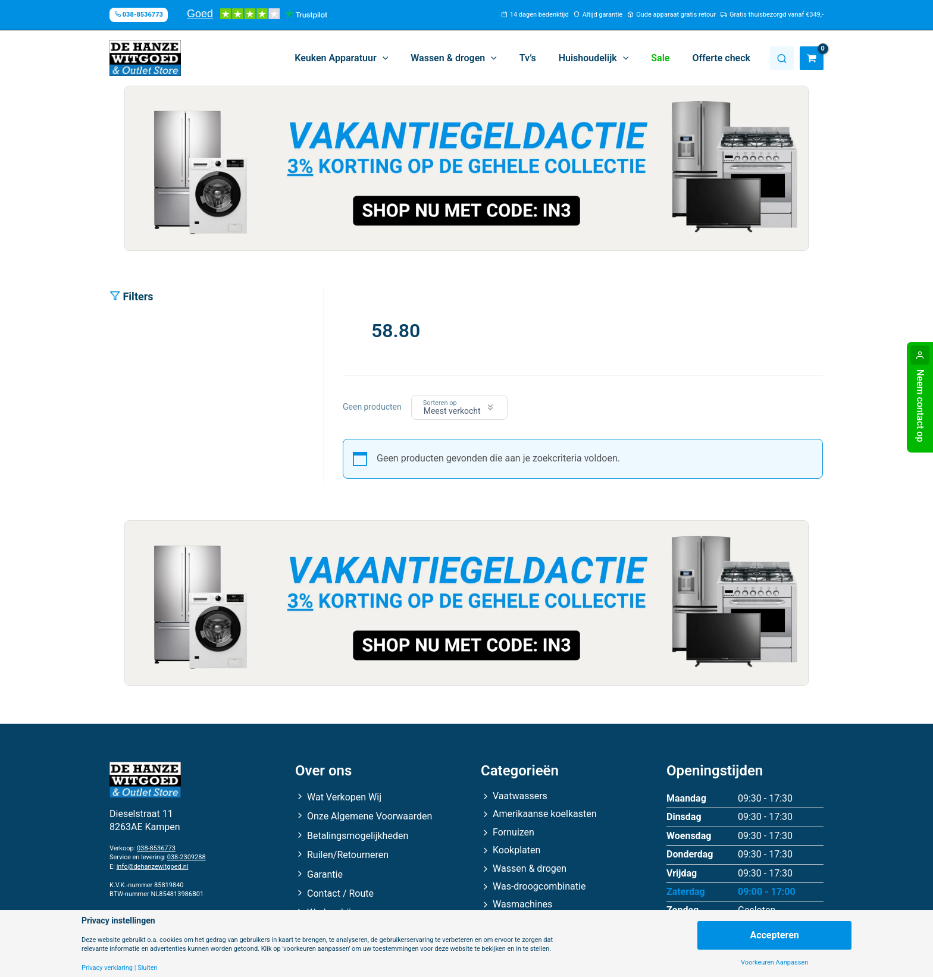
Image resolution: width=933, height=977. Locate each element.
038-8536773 (156, 848)
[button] (361, 58)
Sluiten (147, 968)
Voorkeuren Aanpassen (774, 962)
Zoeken (782, 58)
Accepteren (774, 935)
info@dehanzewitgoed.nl (153, 867)
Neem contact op (920, 405)
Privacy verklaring (107, 968)
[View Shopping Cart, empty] (812, 58)
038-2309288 (186, 857)
